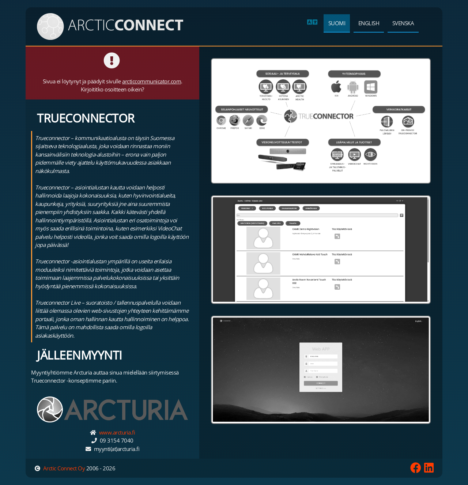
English (369, 23)
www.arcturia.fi (117, 432)
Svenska (403, 23)
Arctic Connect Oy (64, 468)
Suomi (337, 23)
